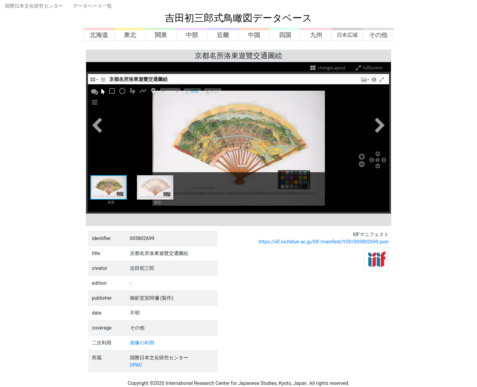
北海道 (99, 35)
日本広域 (347, 35)
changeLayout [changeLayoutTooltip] (327, 68)
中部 (192, 35)
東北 (130, 35)
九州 (316, 35)
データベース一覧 (92, 6)
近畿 (223, 35)
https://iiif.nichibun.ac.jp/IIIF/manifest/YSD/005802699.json (324, 242)
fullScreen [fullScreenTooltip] (369, 68)
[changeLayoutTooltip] (94, 81)
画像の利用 (142, 343)
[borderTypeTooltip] (170, 91)
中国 (254, 35)
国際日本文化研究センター (34, 6)
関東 (161, 35)
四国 (285, 35)
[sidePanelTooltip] (103, 81)
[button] (364, 81)
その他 (378, 35)
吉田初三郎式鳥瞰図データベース (238, 18)
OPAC (136, 365)
